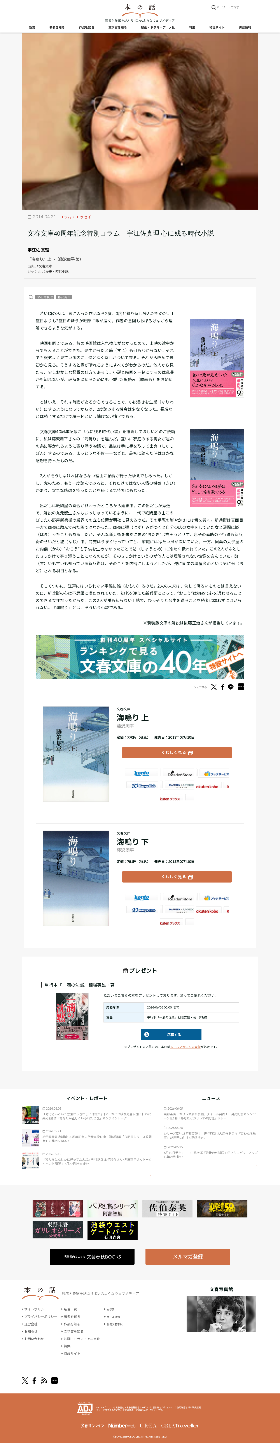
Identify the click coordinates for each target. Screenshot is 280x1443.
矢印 (147, 1172)
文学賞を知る (117, 28)
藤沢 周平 (64, 297)
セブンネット (213, 768)
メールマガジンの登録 (185, 1043)
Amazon (140, 768)
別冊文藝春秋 (121, 1321)
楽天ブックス (177, 768)
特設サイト (217, 28)
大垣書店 (177, 793)
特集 (192, 28)
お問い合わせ (34, 1336)
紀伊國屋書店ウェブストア (140, 781)
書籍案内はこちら (93, 1253)
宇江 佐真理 (45, 297)
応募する (161, 1030)
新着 (32, 28)
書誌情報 (245, 28)
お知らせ (31, 1328)
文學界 (116, 1306)
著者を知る (57, 28)
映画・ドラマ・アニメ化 (158, 28)
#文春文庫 (45, 266)
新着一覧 (73, 1306)
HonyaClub (213, 781)
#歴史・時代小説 (57, 271)
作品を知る (86, 28)
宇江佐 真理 (39, 249)
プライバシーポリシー (41, 1314)
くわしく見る (173, 751)
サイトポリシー (36, 1306)
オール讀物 (120, 1314)
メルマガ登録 (187, 1253)
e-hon (177, 781)
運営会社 (31, 1321)
